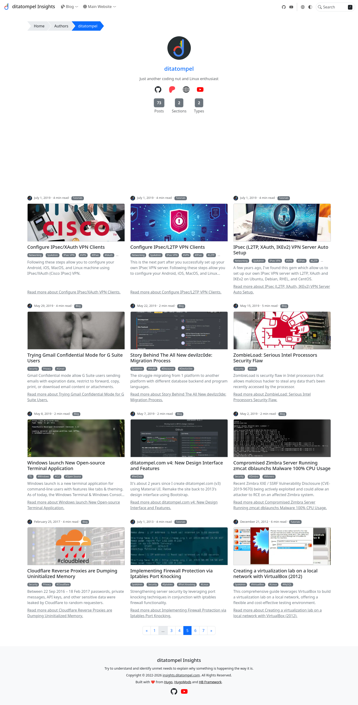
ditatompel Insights (29, 6)
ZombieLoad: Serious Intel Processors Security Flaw (275, 358)
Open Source (74, 476)
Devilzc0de (186, 368)
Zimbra (254, 476)
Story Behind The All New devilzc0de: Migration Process (171, 358)
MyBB (153, 368)
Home (39, 26)
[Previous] (147, 630)
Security (33, 368)
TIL (30, 476)
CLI (58, 476)
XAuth (109, 255)
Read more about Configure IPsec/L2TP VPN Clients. (175, 292)
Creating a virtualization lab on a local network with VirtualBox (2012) (275, 573)
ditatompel (87, 26)
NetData (137, 476)
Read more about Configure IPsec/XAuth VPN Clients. (74, 292)
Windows (44, 476)
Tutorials (77, 198)
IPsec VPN (68, 255)
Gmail (61, 368)
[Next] (211, 630)
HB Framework (210, 682)
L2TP (211, 255)
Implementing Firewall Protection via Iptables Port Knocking (171, 573)
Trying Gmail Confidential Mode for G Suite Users (75, 358)
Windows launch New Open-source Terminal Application (66, 465)
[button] (77, 6)
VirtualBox (258, 584)
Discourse (168, 368)
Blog (67, 6)
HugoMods (182, 682)
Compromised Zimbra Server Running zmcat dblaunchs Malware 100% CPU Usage (282, 465)
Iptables (168, 584)
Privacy (47, 368)
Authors (61, 26)
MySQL (288, 584)
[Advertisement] (179, 156)
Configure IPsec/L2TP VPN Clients (167, 247)
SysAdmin (52, 255)
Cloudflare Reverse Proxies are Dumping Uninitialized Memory (72, 573)
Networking (35, 255)
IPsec (96, 255)
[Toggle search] (320, 7)
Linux (205, 584)
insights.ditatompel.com (181, 675)
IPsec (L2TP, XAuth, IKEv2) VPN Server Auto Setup (280, 250)
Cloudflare (63, 584)
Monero (270, 476)
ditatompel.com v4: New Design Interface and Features (176, 465)
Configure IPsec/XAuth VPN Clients (66, 247)
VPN (83, 255)
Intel (253, 368)
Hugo (168, 682)
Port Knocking (187, 584)
